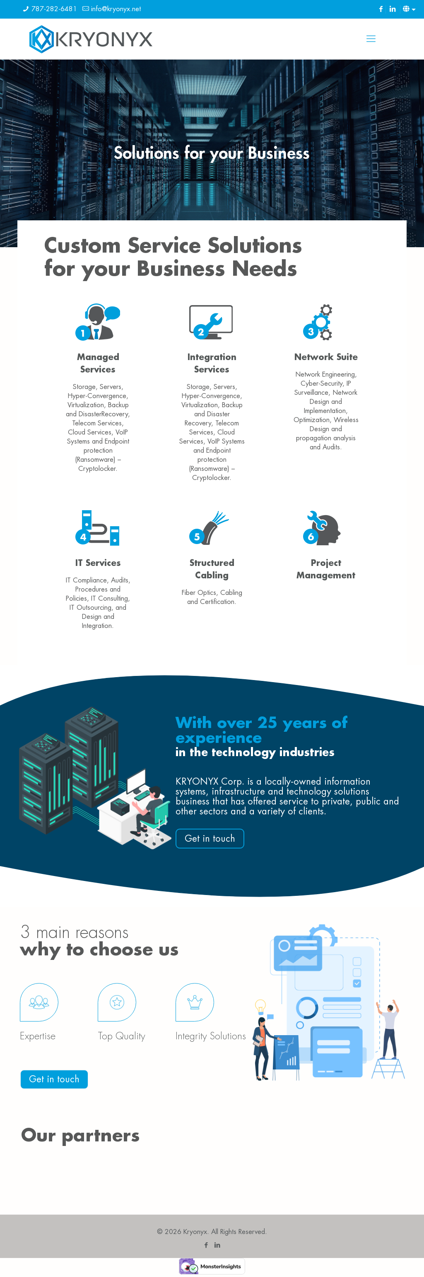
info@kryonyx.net (116, 9)
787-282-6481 (54, 9)
